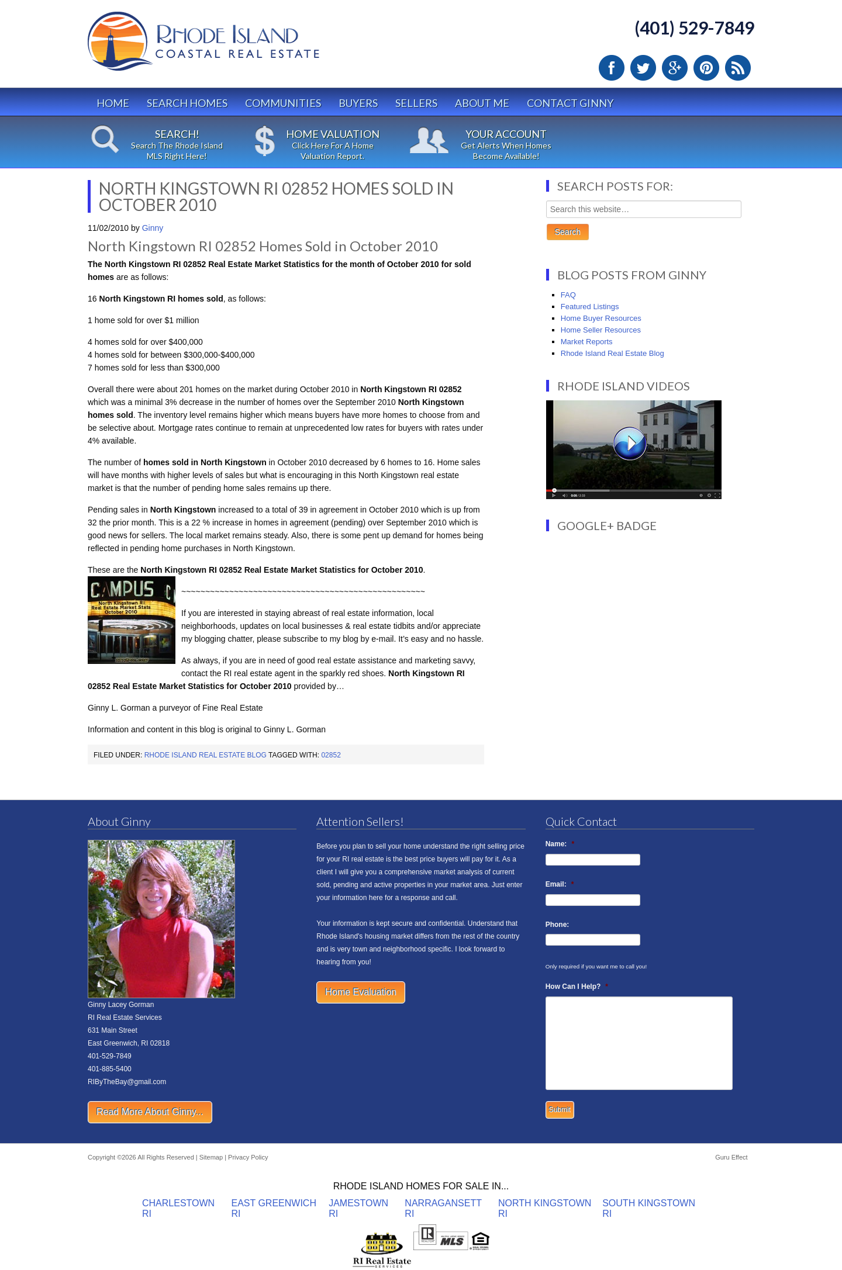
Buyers (358, 102)
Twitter (643, 68)
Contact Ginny (570, 102)
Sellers (416, 102)
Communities (283, 102)
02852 (330, 755)
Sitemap (211, 1157)
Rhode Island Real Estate (228, 46)
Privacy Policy (248, 1157)
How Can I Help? (577, 986)
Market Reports (587, 341)
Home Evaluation (360, 992)
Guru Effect (731, 1157)
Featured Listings (590, 306)
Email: (560, 884)
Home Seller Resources (601, 330)
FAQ (568, 294)
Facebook (611, 68)
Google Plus (675, 68)
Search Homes (187, 102)
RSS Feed (738, 68)
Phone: (558, 925)
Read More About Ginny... (149, 1112)
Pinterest (706, 68)
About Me (482, 102)
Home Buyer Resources (601, 318)
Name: (560, 844)
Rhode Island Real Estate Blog (205, 755)
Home (112, 102)
